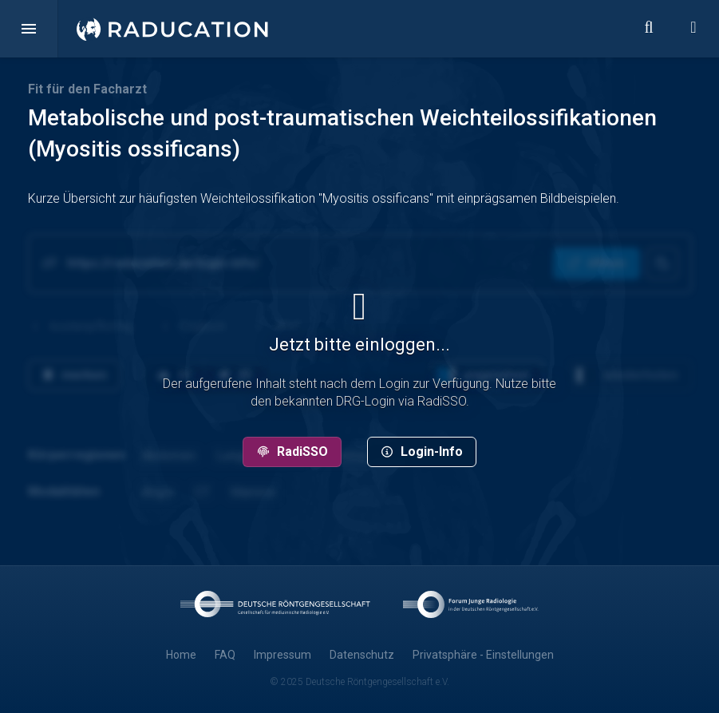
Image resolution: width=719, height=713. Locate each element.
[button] (28, 28)
